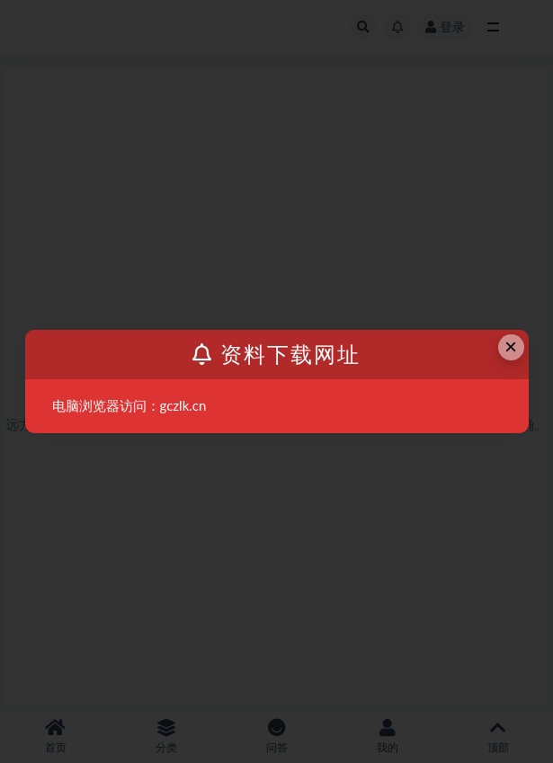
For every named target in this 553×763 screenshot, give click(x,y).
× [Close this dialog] (510, 346)
